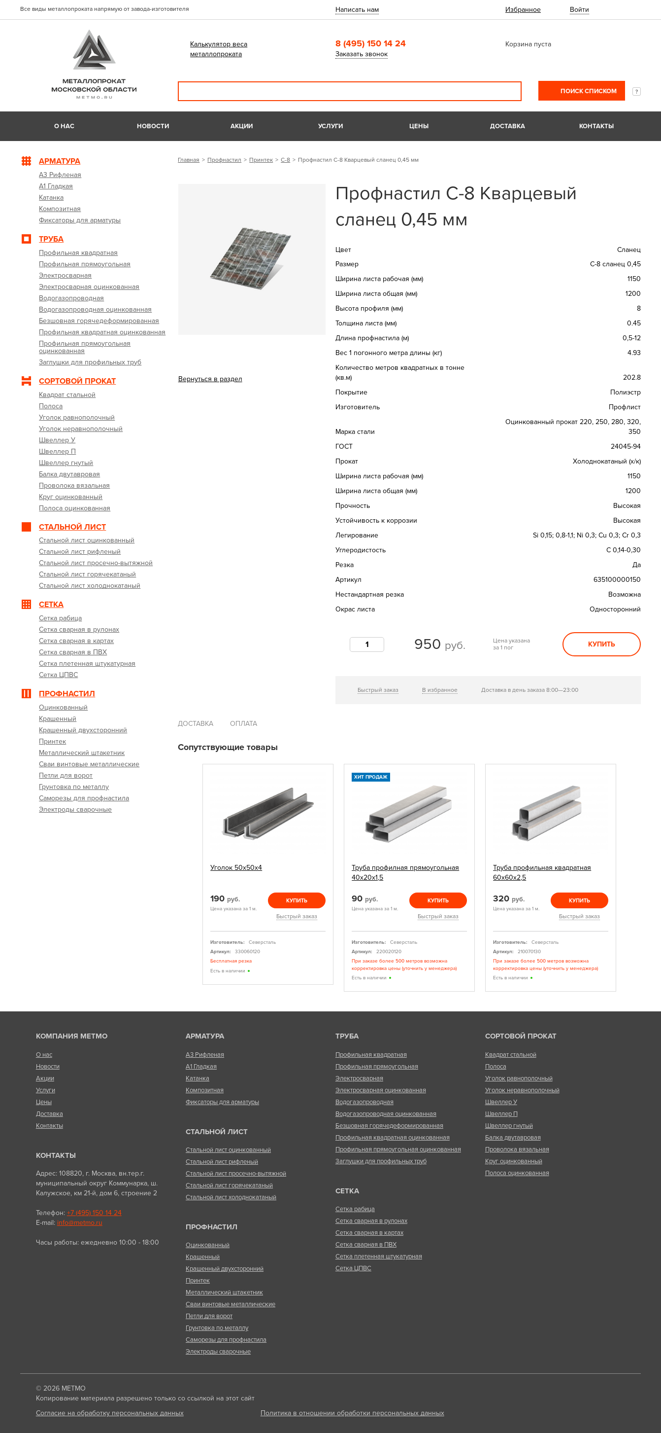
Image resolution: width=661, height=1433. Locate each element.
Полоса (495, 1067)
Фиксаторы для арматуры (222, 1102)
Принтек (261, 159)
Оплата (243, 723)
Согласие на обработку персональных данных (110, 1413)
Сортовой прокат (521, 1036)
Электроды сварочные (218, 1352)
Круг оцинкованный (513, 1161)
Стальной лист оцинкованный (228, 1150)
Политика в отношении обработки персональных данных (352, 1413)
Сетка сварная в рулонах (371, 1221)
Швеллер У (501, 1102)
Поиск (507, 91)
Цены (419, 126)
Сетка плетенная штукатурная (378, 1256)
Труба (347, 1036)
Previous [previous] (191, 878)
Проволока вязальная (517, 1149)
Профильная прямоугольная (376, 1067)
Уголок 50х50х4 (236, 867)
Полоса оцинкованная (517, 1173)
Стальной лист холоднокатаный (231, 1197)
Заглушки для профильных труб (381, 1161)
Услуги (330, 126)
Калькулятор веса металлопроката (218, 49)
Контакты (596, 126)
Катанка (197, 1078)
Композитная (205, 1090)
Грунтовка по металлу (217, 1328)
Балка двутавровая (513, 1138)
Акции (242, 126)
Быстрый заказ (378, 689)
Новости (153, 126)
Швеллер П (501, 1114)
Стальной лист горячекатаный (229, 1185)
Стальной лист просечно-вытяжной (236, 1174)
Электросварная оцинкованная (380, 1090)
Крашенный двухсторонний (225, 1269)
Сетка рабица (355, 1209)
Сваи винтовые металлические (230, 1304)
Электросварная (359, 1078)
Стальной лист (217, 1131)
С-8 (285, 159)
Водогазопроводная (364, 1102)
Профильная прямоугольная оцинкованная (398, 1149)
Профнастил (224, 159)
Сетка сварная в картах (369, 1233)
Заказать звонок (361, 54)
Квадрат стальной (510, 1055)
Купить (601, 644)
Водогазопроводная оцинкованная (385, 1114)
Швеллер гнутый (509, 1126)
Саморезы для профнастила (226, 1340)
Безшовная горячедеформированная (389, 1126)
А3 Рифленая (205, 1055)
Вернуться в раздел (210, 379)
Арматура (205, 1036)
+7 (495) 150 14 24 (94, 1213)
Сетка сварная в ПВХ (366, 1245)
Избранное (523, 9)
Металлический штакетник (224, 1292)
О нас (64, 126)
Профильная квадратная (371, 1055)
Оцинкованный (208, 1245)
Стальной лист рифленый (222, 1162)
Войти (579, 9)
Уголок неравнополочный (522, 1090)
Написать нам (357, 9)
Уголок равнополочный (519, 1078)
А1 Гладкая (201, 1067)
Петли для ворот (209, 1316)
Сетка (347, 1190)
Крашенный (203, 1257)
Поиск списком (588, 91)
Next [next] (627, 878)
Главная (188, 159)
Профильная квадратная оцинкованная (392, 1138)
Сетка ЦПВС (353, 1268)
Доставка (507, 126)
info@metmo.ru (79, 1222)
